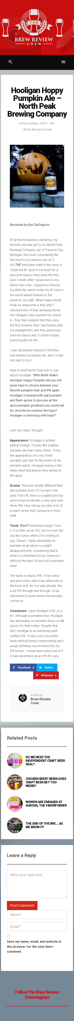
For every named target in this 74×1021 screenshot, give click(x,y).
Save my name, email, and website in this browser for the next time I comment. (34, 946)
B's (52, 123)
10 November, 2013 (33, 123)
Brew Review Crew (37, 129)
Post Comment (22, 905)
